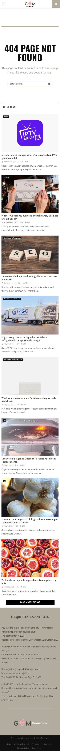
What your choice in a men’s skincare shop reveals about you (28, 399)
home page (52, 68)
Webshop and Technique (12, 238)
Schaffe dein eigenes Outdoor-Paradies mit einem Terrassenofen (28, 460)
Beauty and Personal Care (13, 359)
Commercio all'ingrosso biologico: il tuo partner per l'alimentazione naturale (29, 521)
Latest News (8, 107)
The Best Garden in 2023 (12, 636)
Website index (23, 748)
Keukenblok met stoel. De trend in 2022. (19, 654)
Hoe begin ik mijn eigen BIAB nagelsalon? (20, 669)
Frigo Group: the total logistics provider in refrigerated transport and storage (24, 339)
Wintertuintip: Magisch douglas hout (18, 632)
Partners (47, 744)
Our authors (36, 744)
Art (5, 420)
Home (9, 744)
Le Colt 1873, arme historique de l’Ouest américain (24, 684)
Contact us (36, 748)
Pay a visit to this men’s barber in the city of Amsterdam (27, 628)
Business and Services (12, 299)
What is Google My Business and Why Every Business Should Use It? (29, 217)
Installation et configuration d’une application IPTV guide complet (29, 156)
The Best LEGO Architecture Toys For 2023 (21, 677)
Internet (6, 177)
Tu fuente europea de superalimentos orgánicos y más (28, 581)
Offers (6, 542)
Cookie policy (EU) (21, 744)
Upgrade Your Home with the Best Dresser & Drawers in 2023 (29, 640)
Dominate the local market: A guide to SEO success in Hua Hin (29, 278)
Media (6, 116)
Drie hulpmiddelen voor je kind (15, 673)
